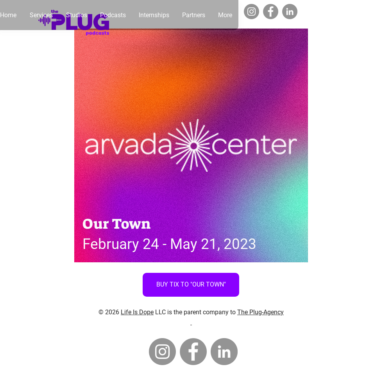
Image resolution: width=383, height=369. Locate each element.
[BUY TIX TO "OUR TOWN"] (191, 285)
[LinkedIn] (289, 11)
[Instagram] (251, 11)
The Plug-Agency (260, 312)
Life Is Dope (137, 312)
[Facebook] (270, 11)
